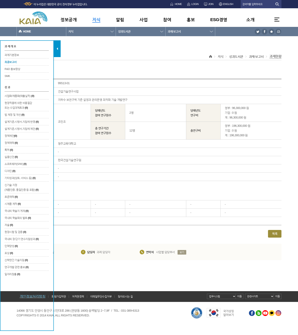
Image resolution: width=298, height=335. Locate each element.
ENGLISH (228, 4)
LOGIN (195, 4)
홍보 (191, 19)
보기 (182, 252)
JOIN (210, 4)
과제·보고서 (174, 31)
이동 (239, 296)
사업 (143, 19)
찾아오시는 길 (125, 296)
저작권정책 (78, 296)
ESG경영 (218, 19)
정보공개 (68, 19)
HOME (178, 4)
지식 (96, 19)
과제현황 (275, 56)
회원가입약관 (59, 296)
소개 (250, 19)
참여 (167, 19)
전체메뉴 (276, 20)
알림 (120, 19)
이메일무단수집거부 (101, 296)
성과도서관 (124, 31)
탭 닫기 (57, 48)
